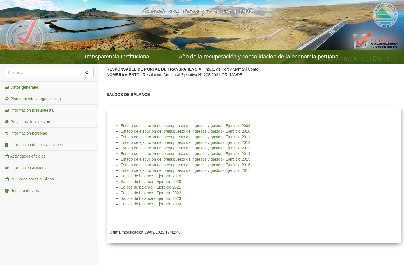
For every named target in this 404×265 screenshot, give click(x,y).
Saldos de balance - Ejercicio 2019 (151, 176)
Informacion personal (25, 133)
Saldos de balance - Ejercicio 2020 (151, 181)
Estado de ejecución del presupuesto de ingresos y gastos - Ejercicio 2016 (185, 165)
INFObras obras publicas (29, 179)
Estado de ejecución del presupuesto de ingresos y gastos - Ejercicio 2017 (185, 170)
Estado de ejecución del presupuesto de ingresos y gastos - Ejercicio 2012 (185, 142)
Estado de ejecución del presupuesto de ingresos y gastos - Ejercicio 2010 (185, 131)
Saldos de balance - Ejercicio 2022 (151, 193)
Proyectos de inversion (27, 121)
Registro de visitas (23, 190)
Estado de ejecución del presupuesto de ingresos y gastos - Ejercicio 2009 (185, 125)
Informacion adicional (25, 167)
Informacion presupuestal (29, 110)
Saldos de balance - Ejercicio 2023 (151, 198)
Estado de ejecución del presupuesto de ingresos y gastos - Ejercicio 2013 (185, 148)
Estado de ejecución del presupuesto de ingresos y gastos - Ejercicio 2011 (185, 137)
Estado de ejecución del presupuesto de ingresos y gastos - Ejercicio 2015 (185, 159)
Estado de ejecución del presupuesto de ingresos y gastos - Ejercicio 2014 (185, 153)
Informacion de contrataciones (33, 144)
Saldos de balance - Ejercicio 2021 (151, 187)
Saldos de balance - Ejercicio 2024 (151, 204)
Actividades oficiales (24, 156)
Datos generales (21, 87)
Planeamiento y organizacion (32, 99)
